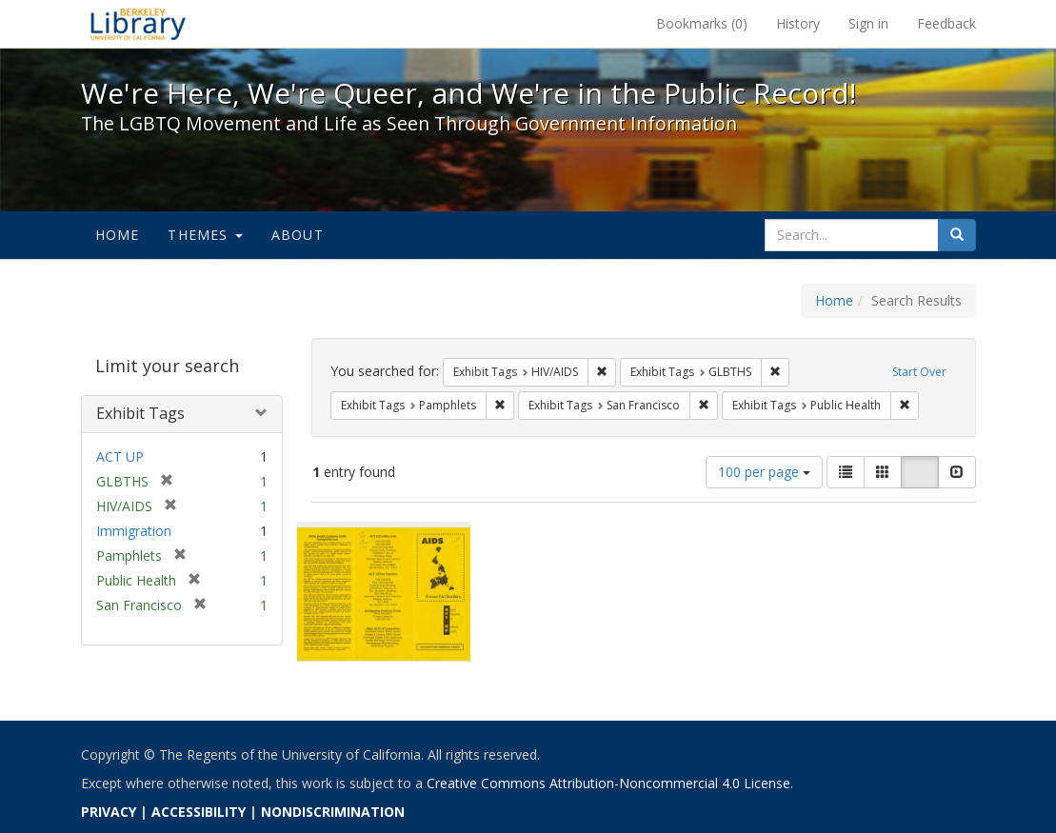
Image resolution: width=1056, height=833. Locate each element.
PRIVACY (108, 812)
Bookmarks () (701, 23)
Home (117, 235)
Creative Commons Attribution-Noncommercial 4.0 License (608, 783)
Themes (205, 235)
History (798, 23)
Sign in (868, 23)
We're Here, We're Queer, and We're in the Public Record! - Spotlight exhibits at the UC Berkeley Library (138, 24)
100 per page (764, 472)
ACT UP (120, 456)
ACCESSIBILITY (198, 812)
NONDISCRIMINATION (333, 812)
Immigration (133, 531)
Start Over (919, 372)
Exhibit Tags (140, 413)
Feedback (946, 23)
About (297, 235)
